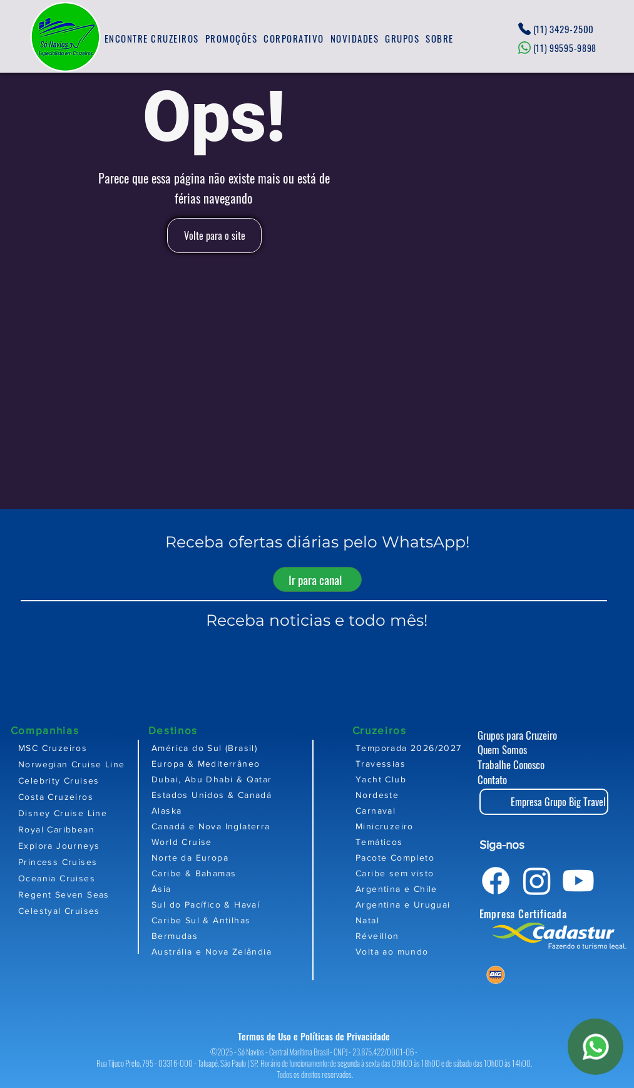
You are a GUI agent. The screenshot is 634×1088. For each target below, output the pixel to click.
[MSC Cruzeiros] (77, 748)
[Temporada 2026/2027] (428, 748)
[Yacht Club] (428, 779)
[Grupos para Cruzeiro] (529, 734)
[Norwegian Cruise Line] (77, 764)
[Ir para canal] (317, 579)
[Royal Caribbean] (77, 829)
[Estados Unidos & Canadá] (250, 795)
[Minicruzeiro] (428, 826)
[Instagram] (537, 881)
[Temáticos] (428, 841)
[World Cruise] (250, 841)
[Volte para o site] (214, 235)
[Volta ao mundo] (428, 951)
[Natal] (428, 920)
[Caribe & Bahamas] (250, 873)
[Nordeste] (428, 795)
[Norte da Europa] (250, 857)
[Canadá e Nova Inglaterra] (250, 826)
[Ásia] (250, 888)
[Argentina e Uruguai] (428, 904)
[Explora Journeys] (77, 846)
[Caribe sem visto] (428, 873)
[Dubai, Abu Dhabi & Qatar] (250, 779)
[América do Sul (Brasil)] (250, 748)
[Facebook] (496, 881)
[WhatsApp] (595, 1046)
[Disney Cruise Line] (77, 813)
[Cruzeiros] (396, 729)
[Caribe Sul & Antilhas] (250, 920)
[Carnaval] (428, 810)
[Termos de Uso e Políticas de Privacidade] (317, 1036)
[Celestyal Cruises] (77, 911)
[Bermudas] (250, 935)
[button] (151, 39)
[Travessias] (428, 763)
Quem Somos (502, 749)
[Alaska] (250, 810)
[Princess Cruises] (77, 862)
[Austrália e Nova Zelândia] (250, 951)
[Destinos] (192, 729)
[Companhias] (55, 729)
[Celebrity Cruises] (77, 780)
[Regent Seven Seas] (77, 894)
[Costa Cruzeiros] (77, 797)
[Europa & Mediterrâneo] (250, 763)
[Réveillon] (428, 935)
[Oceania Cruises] (77, 878)
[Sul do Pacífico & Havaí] (250, 904)
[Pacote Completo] (428, 857)
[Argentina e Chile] (428, 888)
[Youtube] (578, 881)
